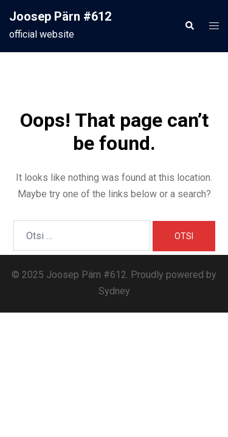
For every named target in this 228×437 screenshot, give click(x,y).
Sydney (114, 291)
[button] (189, 26)
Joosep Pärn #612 (60, 16)
